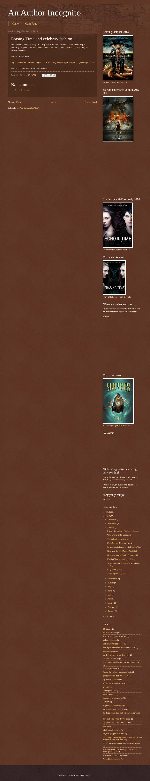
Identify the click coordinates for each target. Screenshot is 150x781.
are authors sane (110, 633)
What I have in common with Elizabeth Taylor (121, 743)
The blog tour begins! (116, 573)
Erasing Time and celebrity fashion (121, 559)
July (110, 587)
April (110, 599)
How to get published (111, 668)
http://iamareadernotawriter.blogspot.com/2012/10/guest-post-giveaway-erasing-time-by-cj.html (52, 62)
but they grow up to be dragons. (116, 655)
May (110, 595)
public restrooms (109, 694)
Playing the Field (110, 691)
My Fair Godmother (111, 679)
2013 (108, 512)
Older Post (90, 102)
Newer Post (15, 102)
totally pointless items (111, 730)
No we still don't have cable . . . (115, 683)
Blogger (88, 775)
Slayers (106, 702)
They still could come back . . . (115, 722)
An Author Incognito (44, 12)
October (111, 527)
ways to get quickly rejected (114, 734)
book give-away (109, 651)
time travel (107, 726)
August (111, 583)
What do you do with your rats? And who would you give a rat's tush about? (122, 738)
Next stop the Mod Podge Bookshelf (122, 551)
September (113, 579)
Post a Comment (22, 90)
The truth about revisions (117, 539)
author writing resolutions (113, 644)
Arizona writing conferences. (114, 636)
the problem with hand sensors (115, 709)
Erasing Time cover (111, 659)
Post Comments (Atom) (29, 108)
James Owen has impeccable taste (117, 672)
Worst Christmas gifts (111, 759)
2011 (108, 616)
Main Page (31, 23)
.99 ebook (107, 629)
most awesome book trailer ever (116, 676)
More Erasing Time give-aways (120, 543)
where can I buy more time (114, 755)
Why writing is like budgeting (119, 535)
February (112, 607)
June (110, 591)
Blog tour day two (114, 569)
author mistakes (109, 640)
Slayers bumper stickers (113, 705)
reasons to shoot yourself (113, 698)
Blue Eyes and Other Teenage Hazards (119, 647)
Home (15, 23)
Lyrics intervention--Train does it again (123, 531)
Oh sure (106, 687)
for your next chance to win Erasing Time (124, 547)
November (112, 523)
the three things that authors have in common (121, 713)
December (112, 519)
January (111, 611)
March (110, 603)
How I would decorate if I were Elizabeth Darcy (122, 662)
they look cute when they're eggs (116, 719)
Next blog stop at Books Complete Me (123, 555)
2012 (108, 516)
